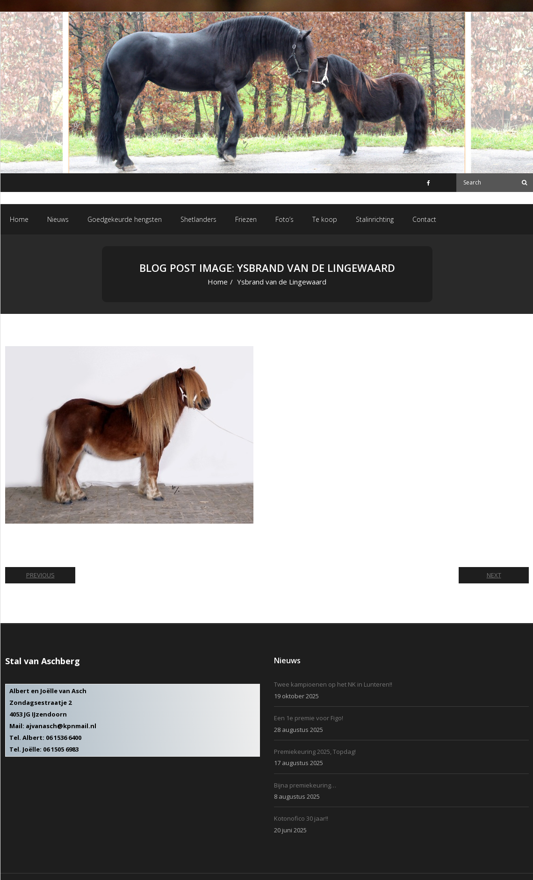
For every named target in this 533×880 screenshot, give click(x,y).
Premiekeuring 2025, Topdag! (315, 751)
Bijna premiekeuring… (305, 785)
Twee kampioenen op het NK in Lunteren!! (333, 684)
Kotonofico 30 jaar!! (301, 818)
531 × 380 (115, 333)
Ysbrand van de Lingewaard (175, 333)
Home (218, 281)
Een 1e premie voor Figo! (308, 718)
